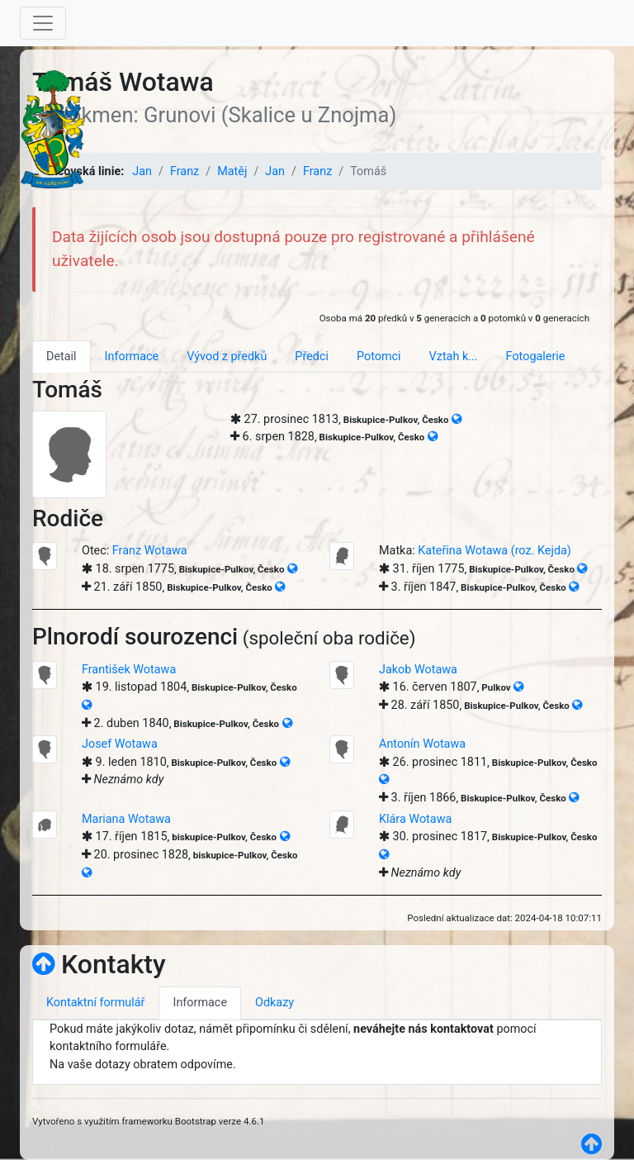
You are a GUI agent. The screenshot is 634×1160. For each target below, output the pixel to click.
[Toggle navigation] (43, 23)
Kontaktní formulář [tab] (95, 1003)
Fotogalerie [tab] (535, 356)
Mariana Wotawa (126, 819)
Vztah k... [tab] (453, 356)
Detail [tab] (61, 356)
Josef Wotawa (120, 744)
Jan (142, 171)
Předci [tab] (312, 356)
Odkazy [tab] (274, 1003)
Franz (184, 171)
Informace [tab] (132, 356)
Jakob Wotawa (418, 670)
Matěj (232, 171)
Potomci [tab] (379, 356)
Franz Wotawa (149, 551)
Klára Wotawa (415, 819)
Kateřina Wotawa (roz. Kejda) (494, 551)
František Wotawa (129, 670)
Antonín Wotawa (422, 744)
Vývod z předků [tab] (227, 356)
